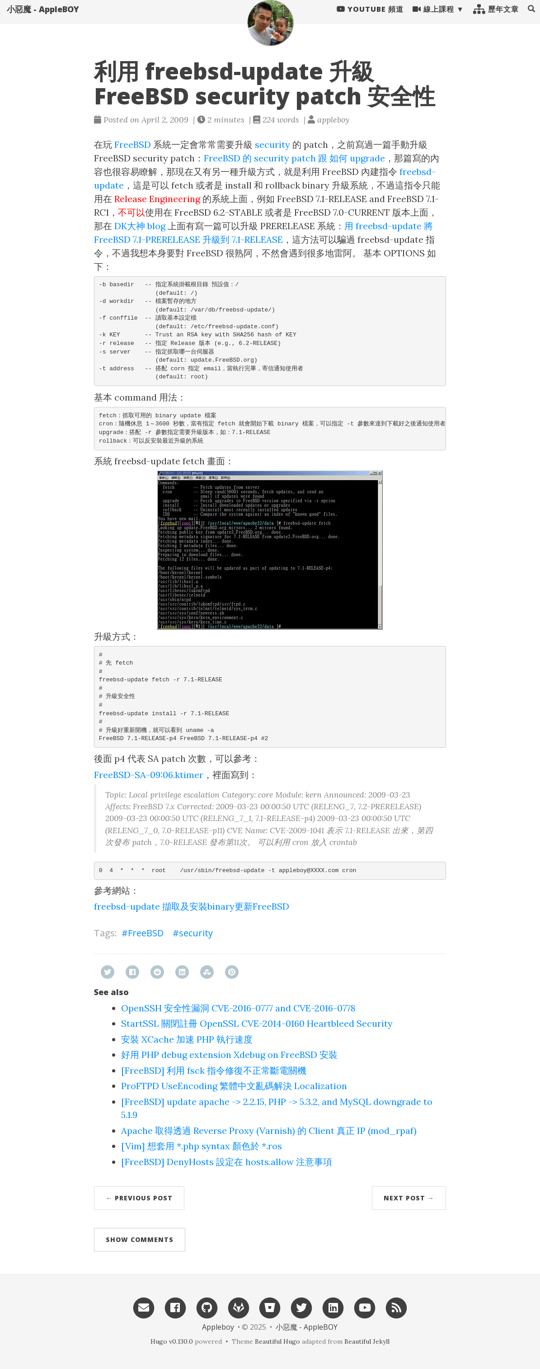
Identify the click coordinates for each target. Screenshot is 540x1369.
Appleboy (218, 1327)
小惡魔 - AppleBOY (43, 18)
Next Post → (409, 1198)
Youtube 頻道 (370, 18)
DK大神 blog (139, 225)
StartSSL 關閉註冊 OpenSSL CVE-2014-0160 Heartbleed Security (257, 1023)
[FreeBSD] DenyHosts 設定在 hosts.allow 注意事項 (226, 1161)
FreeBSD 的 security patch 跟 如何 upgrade (294, 158)
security (272, 144)
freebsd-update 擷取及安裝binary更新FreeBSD (191, 906)
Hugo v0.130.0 (171, 1341)
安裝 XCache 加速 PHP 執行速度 (187, 1039)
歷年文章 (496, 18)
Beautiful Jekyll (367, 1341)
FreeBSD (132, 144)
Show (140, 1239)
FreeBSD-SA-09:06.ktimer (148, 774)
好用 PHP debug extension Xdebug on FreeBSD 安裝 (229, 1054)
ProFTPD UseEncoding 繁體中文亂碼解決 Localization (234, 1085)
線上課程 (433, 18)
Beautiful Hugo (277, 1341)
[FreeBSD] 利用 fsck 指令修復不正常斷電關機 (213, 1070)
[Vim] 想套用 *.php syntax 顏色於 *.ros (201, 1146)
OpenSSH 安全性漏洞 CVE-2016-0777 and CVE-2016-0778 (238, 1008)
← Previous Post (139, 1198)
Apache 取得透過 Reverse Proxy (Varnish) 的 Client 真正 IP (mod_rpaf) (269, 1130)
